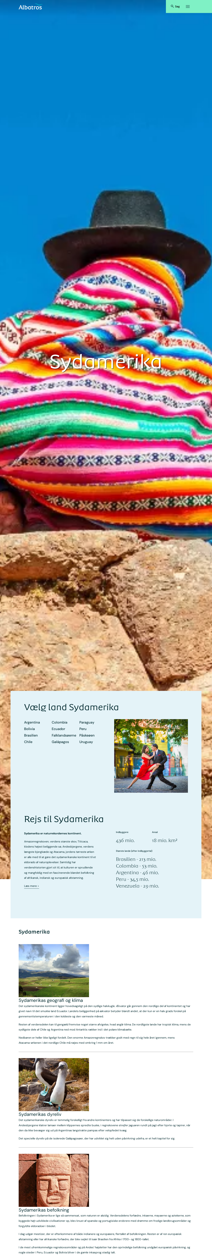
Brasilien (31, 735)
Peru (83, 729)
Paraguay (86, 722)
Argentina (32, 722)
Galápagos (60, 742)
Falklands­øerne (64, 735)
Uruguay (86, 742)
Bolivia (29, 729)
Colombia (59, 722)
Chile (28, 742)
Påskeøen (87, 735)
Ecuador (58, 729)
